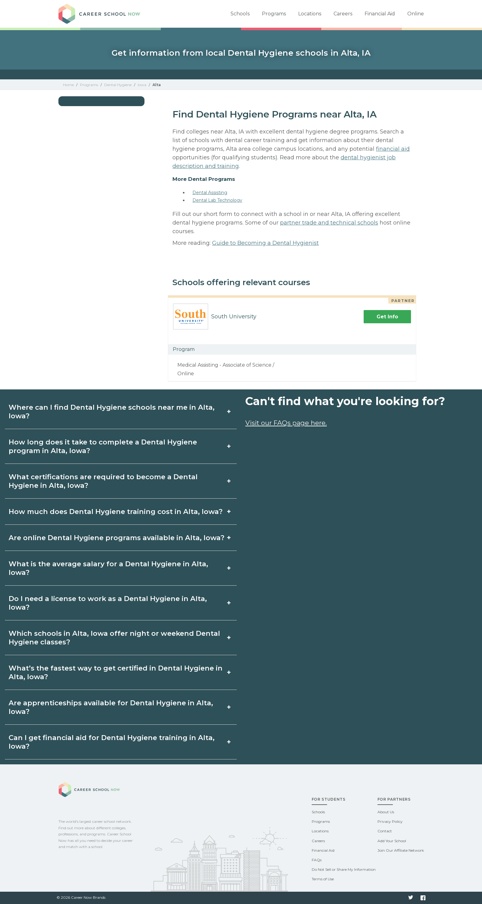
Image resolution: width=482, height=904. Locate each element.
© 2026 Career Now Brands (81, 897)
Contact (384, 831)
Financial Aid (380, 14)
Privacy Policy (390, 821)
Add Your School (391, 840)
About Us (385, 812)
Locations (309, 14)
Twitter (410, 897)
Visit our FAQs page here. (286, 423)
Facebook (423, 897)
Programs (274, 14)
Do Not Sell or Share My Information (344, 869)
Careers (343, 14)
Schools (240, 14)
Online (415, 14)
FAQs (317, 860)
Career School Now (101, 14)
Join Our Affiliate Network (400, 850)
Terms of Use (323, 879)
